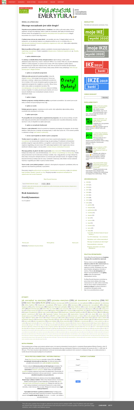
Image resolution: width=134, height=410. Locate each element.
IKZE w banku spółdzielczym (98, 321)
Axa (49, 316)
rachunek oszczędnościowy (78, 308)
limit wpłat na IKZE (100, 317)
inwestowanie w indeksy (77, 316)
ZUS (73, 321)
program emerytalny (32, 323)
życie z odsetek (96, 326)
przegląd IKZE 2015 (81, 310)
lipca (89, 218)
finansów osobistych (38, 369)
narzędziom (25, 371)
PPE (86, 312)
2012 (87, 202)
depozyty (90, 308)
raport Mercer (49, 337)
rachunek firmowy (31, 337)
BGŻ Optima (31, 317)
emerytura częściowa (48, 333)
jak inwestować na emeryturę (87, 300)
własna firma (86, 332)
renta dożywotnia (63, 337)
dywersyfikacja (92, 330)
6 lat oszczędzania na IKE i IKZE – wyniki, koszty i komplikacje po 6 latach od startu (100, 149)
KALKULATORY (43, 2)
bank (60, 330)
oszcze (81, 335)
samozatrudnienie (62, 332)
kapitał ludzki (39, 335)
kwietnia (90, 225)
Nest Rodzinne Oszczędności (35, 328)
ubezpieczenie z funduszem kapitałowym (71, 312)
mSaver (59, 335)
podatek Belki (88, 317)
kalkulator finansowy (77, 323)
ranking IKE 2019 (41, 337)
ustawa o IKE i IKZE (53, 323)
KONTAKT (61, 2)
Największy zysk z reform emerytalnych (97, 239)
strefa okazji (91, 314)
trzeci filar (31, 303)
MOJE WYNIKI (31, 2)
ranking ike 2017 (32, 325)
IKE (107, 300)
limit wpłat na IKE (62, 319)
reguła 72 (56, 337)
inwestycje (74, 305)
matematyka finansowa (103, 319)
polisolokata (87, 325)
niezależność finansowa (28, 319)
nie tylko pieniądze (91, 316)
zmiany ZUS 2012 (86, 326)
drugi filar (56, 328)
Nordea (58, 325)
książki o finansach (68, 310)
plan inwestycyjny (35, 186)
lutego (89, 230)
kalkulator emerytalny (65, 323)
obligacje (56, 312)
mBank (71, 319)
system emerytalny (64, 308)
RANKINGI (21, 2)
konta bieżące (93, 312)
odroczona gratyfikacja (73, 335)
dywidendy (63, 328)
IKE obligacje (92, 310)
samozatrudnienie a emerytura (74, 337)
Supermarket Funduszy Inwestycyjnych (56, 314)
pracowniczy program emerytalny (45, 319)
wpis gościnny (79, 332)
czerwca (90, 220)
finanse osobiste (62, 305)
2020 (87, 182)
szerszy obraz (102, 314)
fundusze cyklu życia (78, 333)
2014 (87, 197)
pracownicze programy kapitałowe (50, 326)
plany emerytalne (56, 151)
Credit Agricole (105, 332)
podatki (63, 317)
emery (41, 333)
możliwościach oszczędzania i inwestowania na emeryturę (49, 170)
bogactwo (50, 328)
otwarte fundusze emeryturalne (41, 332)
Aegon (23, 317)
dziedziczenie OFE (34, 333)
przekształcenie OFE (98, 335)
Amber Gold (93, 332)
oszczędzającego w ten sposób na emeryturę (34, 88)
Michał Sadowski (30, 183)
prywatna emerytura (64, 186)
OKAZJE (52, 2)
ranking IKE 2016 (65, 326)
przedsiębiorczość (53, 332)
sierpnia (90, 215)
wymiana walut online (33, 339)
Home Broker (28, 330)
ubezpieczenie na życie (28, 316)
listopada (90, 207)
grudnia (90, 205)
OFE (93, 319)
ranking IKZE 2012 (72, 328)
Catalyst (99, 332)
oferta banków (29, 305)
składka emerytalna (75, 326)
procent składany (52, 321)
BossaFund (104, 326)
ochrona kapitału (30, 332)
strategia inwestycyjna (32, 310)
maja (89, 223)
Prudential (38, 330)
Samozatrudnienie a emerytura (95, 244)
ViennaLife (55, 330)
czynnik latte (73, 330)
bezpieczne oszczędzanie (45, 305)
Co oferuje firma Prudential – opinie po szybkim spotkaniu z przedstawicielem (100, 134)
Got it (110, 405)
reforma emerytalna (64, 321)
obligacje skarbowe (104, 310)
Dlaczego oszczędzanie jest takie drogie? (97, 241)
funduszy (29, 78)
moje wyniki (27, 321)
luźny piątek (54, 335)
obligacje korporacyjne (52, 317)
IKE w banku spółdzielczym (60, 316)
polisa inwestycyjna (54, 186)
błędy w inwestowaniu (83, 321)
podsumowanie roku (88, 335)
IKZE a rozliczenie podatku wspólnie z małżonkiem (100, 106)
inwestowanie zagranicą (96, 333)
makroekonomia (87, 323)
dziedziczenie (26, 333)
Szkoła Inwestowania (46, 330)
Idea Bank (24, 328)
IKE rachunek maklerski (82, 319)
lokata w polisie (46, 335)
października (91, 210)
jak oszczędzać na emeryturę (34, 300)
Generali (40, 317)
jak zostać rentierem (46, 312)
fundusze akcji (69, 333)
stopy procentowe (96, 328)
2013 (87, 200)
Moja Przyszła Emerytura (50, 179)
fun (64, 333)
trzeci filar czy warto (49, 309)
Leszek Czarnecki (42, 323)
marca (89, 228)
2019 (87, 184)
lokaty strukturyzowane (35, 326)
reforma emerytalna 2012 (84, 328)
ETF (38, 316)
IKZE (43, 303)
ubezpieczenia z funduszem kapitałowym (59, 51)
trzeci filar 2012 (42, 325)
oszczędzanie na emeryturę (100, 303)
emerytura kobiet (58, 333)
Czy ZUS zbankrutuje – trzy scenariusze (97, 236)
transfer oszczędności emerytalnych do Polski (92, 337)
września (90, 212)
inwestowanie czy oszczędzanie (78, 303)
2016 (87, 192)
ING (34, 330)
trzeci (103, 328)
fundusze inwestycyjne (58, 303)
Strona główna (50, 242)
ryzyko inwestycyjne (90, 307)
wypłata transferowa (97, 325)
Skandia (40, 314)
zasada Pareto (42, 339)
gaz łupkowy (87, 333)
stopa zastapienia (70, 332)
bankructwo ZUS (66, 330)
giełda (97, 308)
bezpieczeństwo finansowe (78, 314)
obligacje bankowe (97, 323)
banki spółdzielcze (66, 325)
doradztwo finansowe (78, 325)
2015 (87, 195)
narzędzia (65, 335)
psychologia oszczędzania (74, 317)
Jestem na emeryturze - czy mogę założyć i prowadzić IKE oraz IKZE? (100, 120)
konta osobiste (44, 310)
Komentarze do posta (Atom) (35, 245)
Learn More (102, 405)
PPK (45, 328)
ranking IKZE (102, 316)
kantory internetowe (30, 335)
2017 (87, 190)
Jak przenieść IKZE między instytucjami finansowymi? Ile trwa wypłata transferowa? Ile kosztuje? (100, 165)
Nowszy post (25, 242)
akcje (101, 312)
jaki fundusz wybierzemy (41, 132)
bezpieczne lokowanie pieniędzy (57, 307)
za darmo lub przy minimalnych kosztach (58, 147)
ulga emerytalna (51, 325)
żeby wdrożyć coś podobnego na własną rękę (61, 152)
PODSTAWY (12, 2)
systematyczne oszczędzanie (90, 305)
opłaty (28, 186)
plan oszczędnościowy (44, 186)
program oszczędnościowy (31, 312)
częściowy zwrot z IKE (83, 330)
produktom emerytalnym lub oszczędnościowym (54, 33)
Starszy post (75, 242)
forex (98, 330)
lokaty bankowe (76, 307)
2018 (87, 187)
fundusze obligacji (55, 310)
